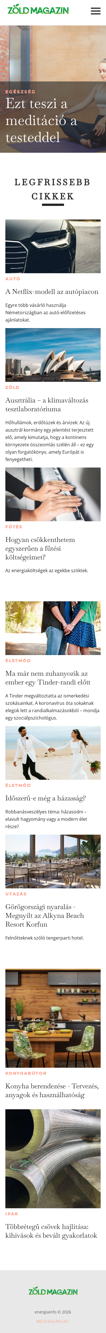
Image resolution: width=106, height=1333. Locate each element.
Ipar (11, 1213)
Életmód (18, 660)
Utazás (16, 894)
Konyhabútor (26, 1073)
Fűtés (14, 526)
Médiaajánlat (53, 1321)
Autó (13, 278)
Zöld (12, 387)
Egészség (20, 91)
